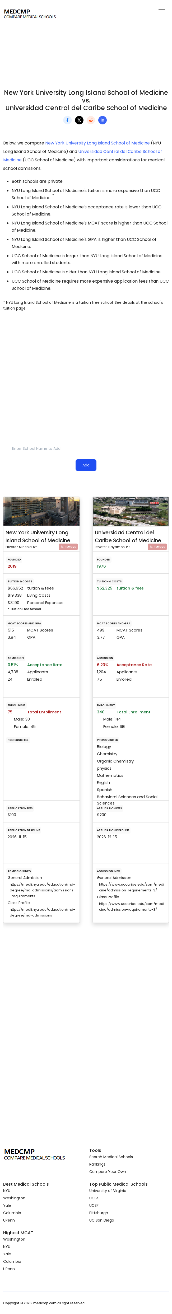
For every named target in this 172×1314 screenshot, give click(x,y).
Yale (7, 1205)
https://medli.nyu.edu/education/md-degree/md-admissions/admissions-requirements (42, 890)
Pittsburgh (98, 1212)
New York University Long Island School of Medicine (97, 143)
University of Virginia (107, 1190)
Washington (14, 1198)
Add (86, 465)
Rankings (97, 1164)
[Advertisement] (86, 361)
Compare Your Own (107, 1171)
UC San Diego (101, 1220)
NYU (6, 1190)
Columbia (12, 1212)
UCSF (94, 1205)
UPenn (9, 1220)
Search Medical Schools (111, 1156)
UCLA (94, 1198)
